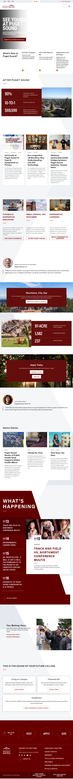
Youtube (27, 755)
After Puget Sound (36, 238)
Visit (5, 1)
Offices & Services (51, 769)
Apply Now (36, 376)
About (19, 6)
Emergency (48, 755)
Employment (49, 762)
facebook (19, 755)
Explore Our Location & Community (36, 301)
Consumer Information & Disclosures (57, 765)
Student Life (46, 6)
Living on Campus (19, 689)
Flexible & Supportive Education (9, 217)
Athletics (56, 6)
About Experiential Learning (60, 237)
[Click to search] (70, 6)
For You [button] (36, 1)
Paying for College (53, 689)
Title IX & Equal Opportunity (54, 758)
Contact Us (24, 759)
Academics (27, 6)
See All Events (10, 599)
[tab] (13, 525)
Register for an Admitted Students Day (14, 39)
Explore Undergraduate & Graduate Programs (36, 708)
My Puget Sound (65, 1)
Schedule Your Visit (37, 372)
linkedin (24, 755)
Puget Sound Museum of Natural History (39, 775)
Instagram (22, 755)
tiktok (30, 755)
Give (13, 1)
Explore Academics (13, 238)
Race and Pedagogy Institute (59, 775)
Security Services (51, 752)
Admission (37, 6)
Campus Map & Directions (53, 748)
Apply (8, 1)
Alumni (63, 6)
